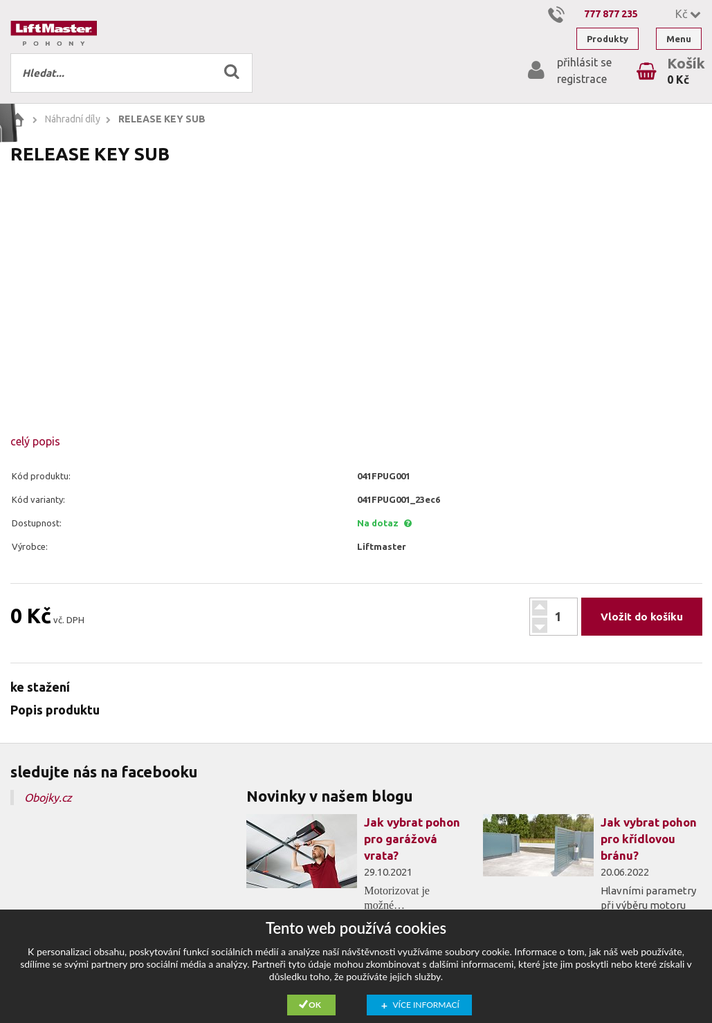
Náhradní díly (72, 119)
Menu (678, 39)
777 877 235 (611, 13)
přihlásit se (584, 62)
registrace (582, 79)
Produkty (607, 39)
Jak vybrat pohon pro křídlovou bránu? (649, 838)
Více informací (426, 1004)
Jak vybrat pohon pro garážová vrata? (412, 838)
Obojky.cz (48, 797)
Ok (315, 1004)
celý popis (35, 441)
